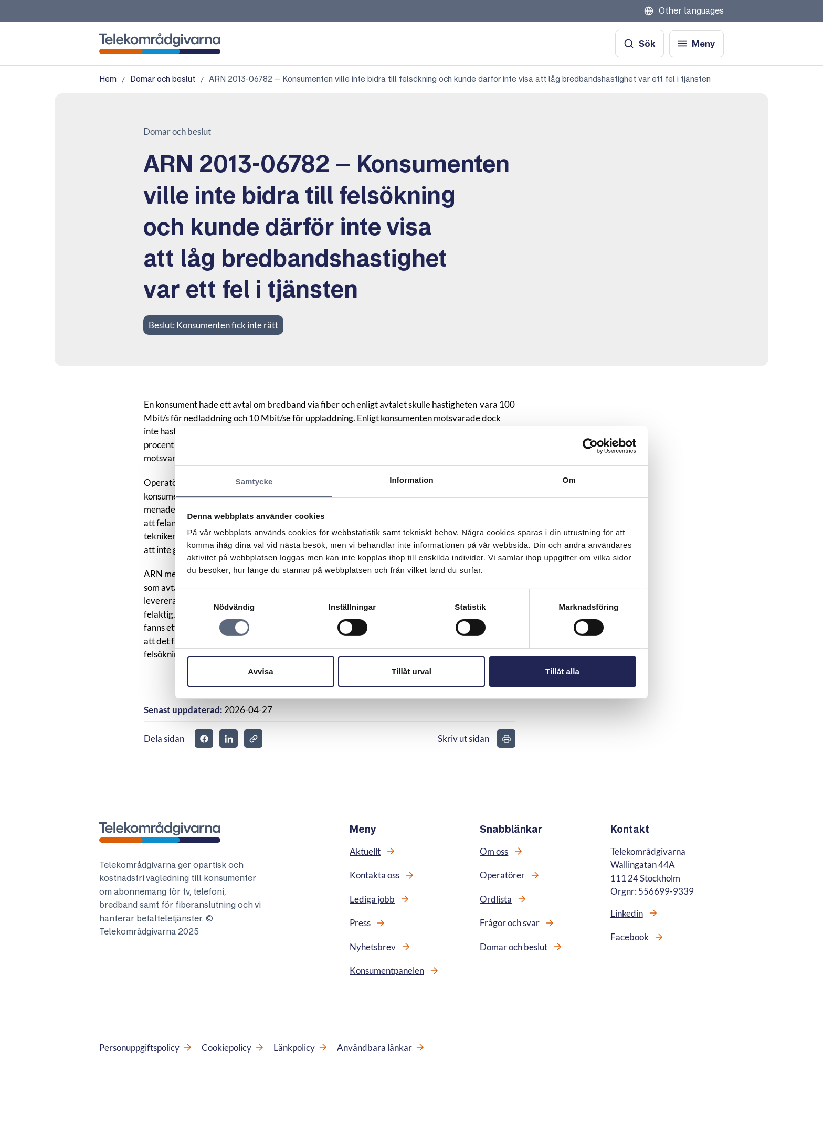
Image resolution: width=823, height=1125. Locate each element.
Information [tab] (411, 479)
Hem (108, 79)
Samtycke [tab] (254, 481)
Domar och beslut (162, 79)
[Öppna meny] (696, 43)
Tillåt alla (562, 671)
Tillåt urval (411, 671)
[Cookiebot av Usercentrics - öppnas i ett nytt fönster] (590, 445)
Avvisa (260, 671)
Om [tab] (568, 479)
